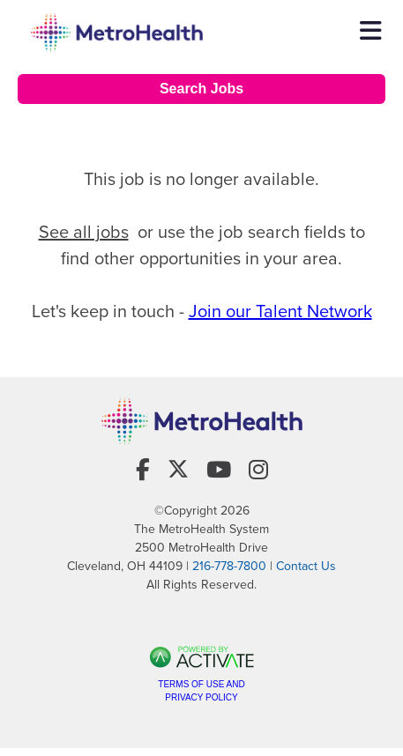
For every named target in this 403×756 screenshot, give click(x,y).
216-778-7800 (229, 566)
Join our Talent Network (280, 311)
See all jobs (84, 232)
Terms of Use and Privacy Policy (201, 690)
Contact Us (306, 566)
